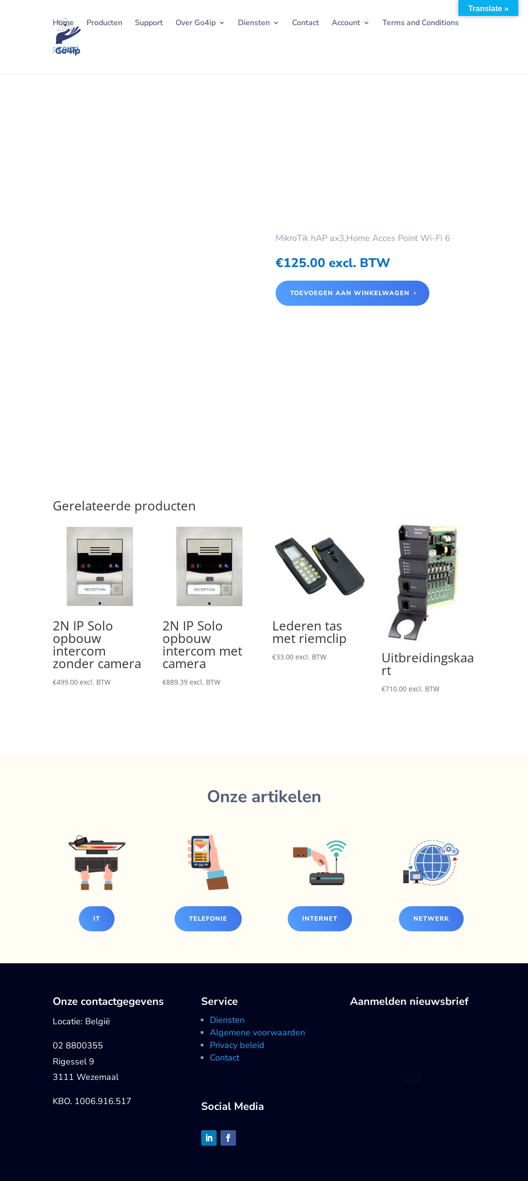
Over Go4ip (196, 23)
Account (346, 23)
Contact (305, 23)
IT (96, 918)
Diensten (254, 23)
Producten (104, 23)
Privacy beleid (237, 1045)
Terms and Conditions (420, 23)
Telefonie (208, 918)
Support (149, 23)
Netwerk (431, 918)
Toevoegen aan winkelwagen (350, 293)
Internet (319, 918)
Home (63, 23)
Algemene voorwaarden (257, 1032)
